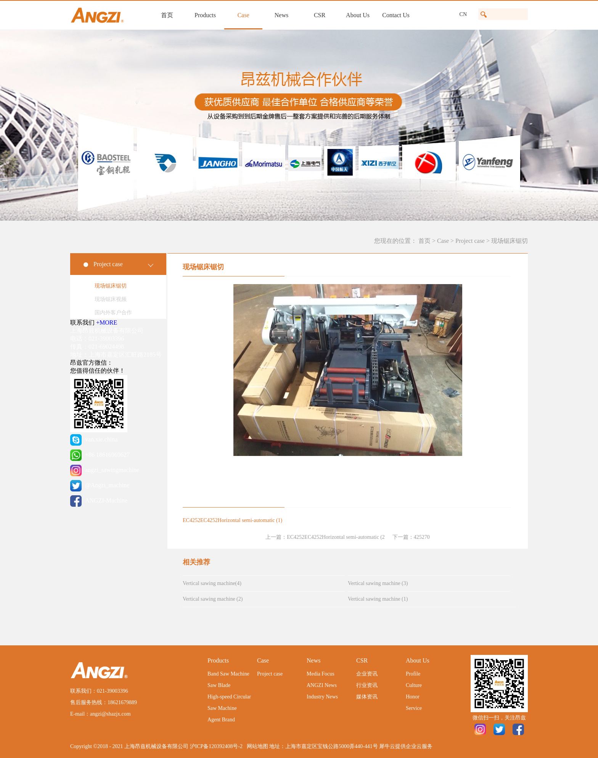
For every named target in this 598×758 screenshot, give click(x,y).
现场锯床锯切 (509, 241)
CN (463, 14)
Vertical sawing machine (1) (378, 599)
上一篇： (325, 537)
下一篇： (411, 537)
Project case (470, 241)
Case (443, 241)
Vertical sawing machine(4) (212, 583)
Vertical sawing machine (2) (213, 599)
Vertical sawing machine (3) (378, 583)
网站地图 (256, 746)
